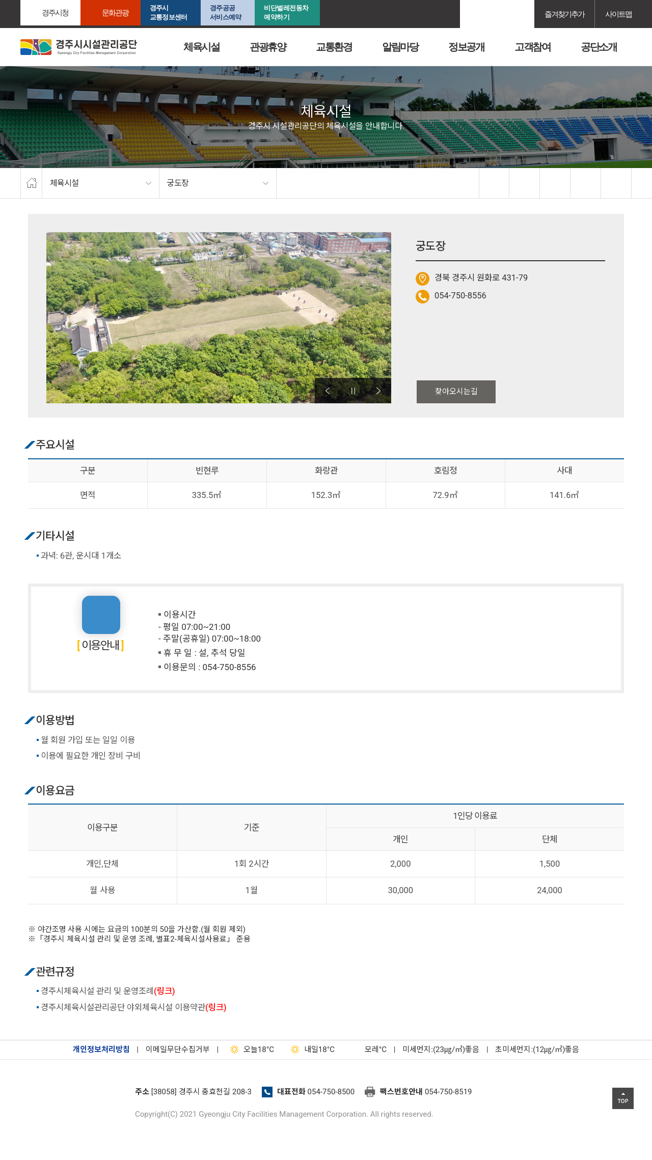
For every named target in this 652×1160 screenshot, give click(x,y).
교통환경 (333, 46)
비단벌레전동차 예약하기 (286, 12)
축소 (585, 183)
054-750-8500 (331, 1091)
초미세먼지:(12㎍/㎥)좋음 (537, 1049)
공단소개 (598, 46)
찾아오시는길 (456, 391)
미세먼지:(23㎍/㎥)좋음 (440, 1049)
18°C (250, 1049)
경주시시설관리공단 (78, 47)
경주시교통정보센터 (168, 12)
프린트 (616, 183)
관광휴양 (267, 46)
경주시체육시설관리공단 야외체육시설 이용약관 (134, 1007)
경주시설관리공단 (73, 1094)
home (31, 183)
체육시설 (201, 46)
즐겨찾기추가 (564, 14)
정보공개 (466, 46)
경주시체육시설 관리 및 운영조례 (108, 991)
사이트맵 (618, 14)
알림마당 (400, 46)
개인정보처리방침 (101, 1049)
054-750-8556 (460, 295)
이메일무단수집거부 (178, 1049)
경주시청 (55, 12)
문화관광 (115, 12)
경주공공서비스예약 (225, 12)
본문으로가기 (23, 0)
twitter (524, 183)
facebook (494, 183)
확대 (555, 183)
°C (367, 1049)
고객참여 (532, 46)
